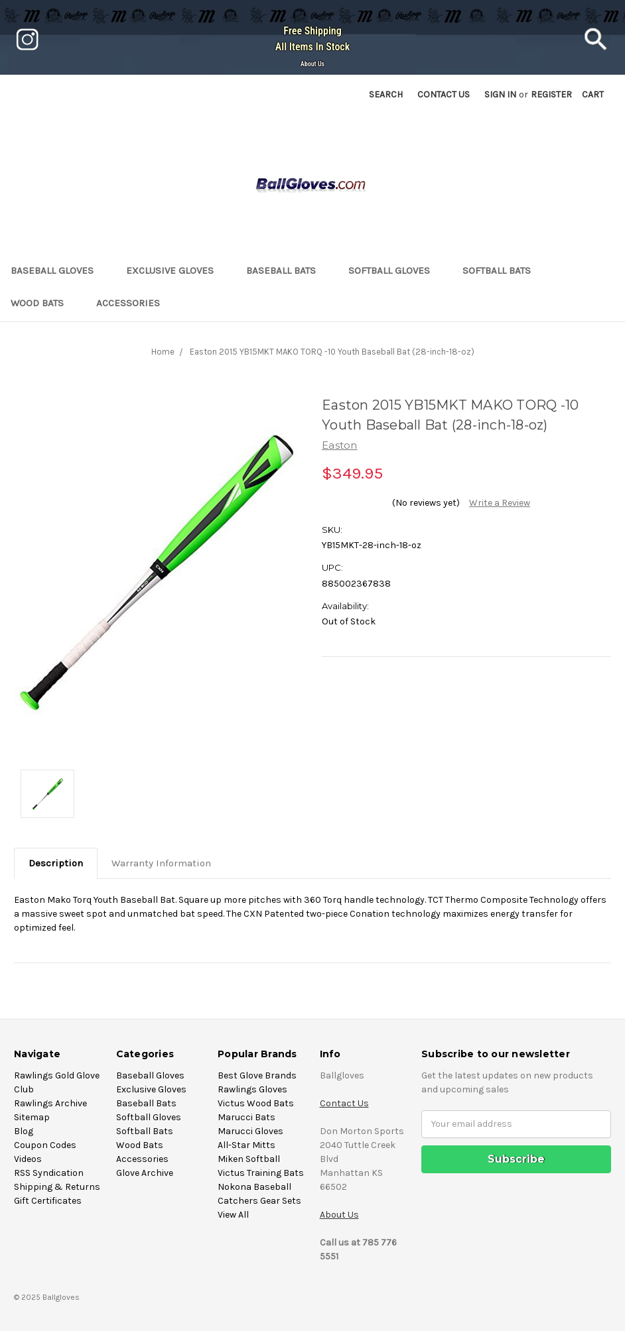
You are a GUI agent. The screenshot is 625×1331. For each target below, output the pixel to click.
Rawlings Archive (50, 1103)
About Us (312, 64)
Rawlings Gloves (252, 1089)
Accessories (133, 303)
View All (233, 1214)
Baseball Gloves (58, 270)
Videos (28, 1159)
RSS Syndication (49, 1173)
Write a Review (499, 502)
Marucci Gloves (250, 1131)
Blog (23, 1131)
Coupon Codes (45, 1145)
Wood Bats (43, 303)
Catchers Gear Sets (259, 1200)
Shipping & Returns (57, 1186)
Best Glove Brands (257, 1075)
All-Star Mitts (246, 1145)
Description (56, 863)
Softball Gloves (394, 270)
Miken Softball (249, 1159)
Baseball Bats (286, 270)
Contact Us (344, 1103)
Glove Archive (144, 1173)
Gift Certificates (48, 1200)
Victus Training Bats (261, 1173)
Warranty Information (161, 863)
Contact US (443, 94)
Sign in (500, 94)
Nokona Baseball (254, 1186)
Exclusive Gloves (175, 270)
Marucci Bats (246, 1117)
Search (386, 94)
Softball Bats (502, 270)
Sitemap (32, 1117)
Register (551, 94)
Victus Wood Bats (256, 1103)
